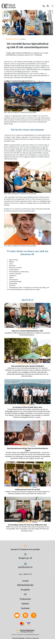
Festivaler (25, 608)
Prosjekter (25, 589)
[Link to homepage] (8, 6)
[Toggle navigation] (52, 6)
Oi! (25, 594)
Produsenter (25, 599)
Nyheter (25, 603)
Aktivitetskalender (25, 585)
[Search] (44, 6)
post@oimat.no (25, 567)
